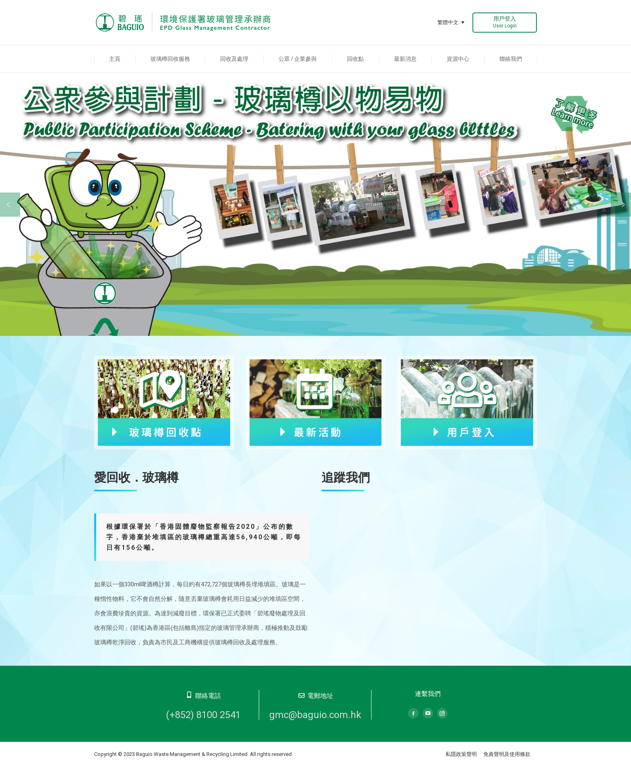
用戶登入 (505, 22)
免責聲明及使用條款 (506, 754)
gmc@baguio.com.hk (315, 715)
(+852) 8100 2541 (203, 715)
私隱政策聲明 (461, 754)
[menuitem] (115, 58)
